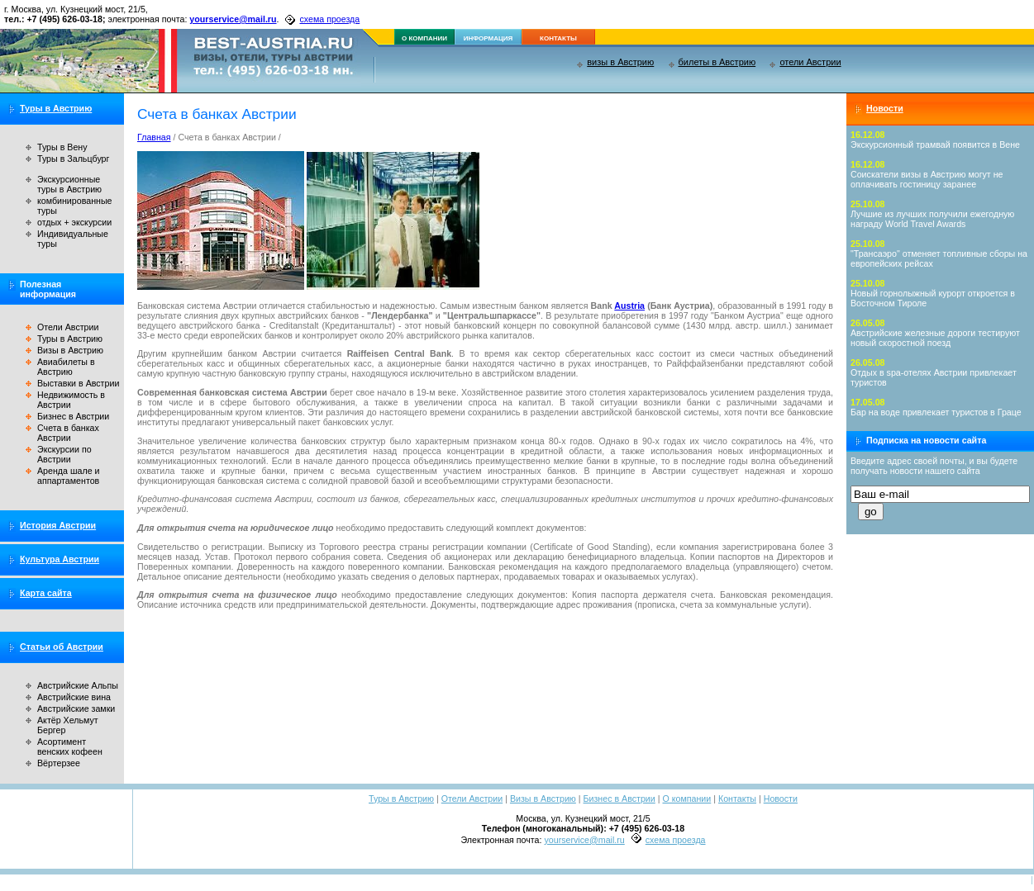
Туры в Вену (62, 147)
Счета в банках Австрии (68, 433)
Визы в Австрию (70, 350)
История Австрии (58, 525)
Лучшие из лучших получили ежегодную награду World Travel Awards (932, 219)
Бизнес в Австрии (73, 416)
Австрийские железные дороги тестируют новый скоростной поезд (935, 338)
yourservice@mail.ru (232, 19)
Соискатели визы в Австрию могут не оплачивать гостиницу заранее (927, 179)
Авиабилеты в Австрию (66, 367)
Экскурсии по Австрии (64, 454)
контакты (558, 38)
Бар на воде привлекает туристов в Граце (936, 412)
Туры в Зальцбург (73, 159)
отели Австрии (810, 62)
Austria (629, 305)
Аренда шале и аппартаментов (68, 476)
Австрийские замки (76, 708)
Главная (154, 137)
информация (488, 38)
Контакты (737, 798)
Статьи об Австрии (61, 647)
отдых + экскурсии (74, 222)
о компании (424, 38)
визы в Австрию (620, 62)
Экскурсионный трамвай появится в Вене (935, 144)
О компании (686, 798)
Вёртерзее (58, 763)
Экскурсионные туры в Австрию (69, 184)
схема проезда (329, 19)
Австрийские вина (74, 697)
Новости (884, 108)
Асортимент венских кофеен (69, 746)
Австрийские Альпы (77, 685)
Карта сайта (46, 593)
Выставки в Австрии (78, 383)
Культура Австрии (59, 559)
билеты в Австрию (717, 62)
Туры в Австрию (56, 108)
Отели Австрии (67, 327)
